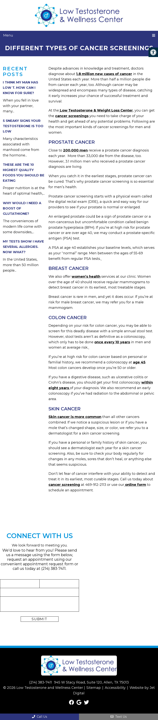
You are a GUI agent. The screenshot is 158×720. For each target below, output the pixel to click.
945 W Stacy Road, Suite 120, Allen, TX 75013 (91, 682)
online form (135, 485)
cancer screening (64, 485)
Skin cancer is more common (74, 417)
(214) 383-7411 (53, 568)
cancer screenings (71, 116)
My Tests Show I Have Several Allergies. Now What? (23, 246)
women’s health (86, 276)
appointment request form (48, 564)
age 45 (139, 362)
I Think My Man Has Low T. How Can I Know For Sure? (20, 87)
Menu (8, 35)
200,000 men (75, 150)
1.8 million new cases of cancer (104, 74)
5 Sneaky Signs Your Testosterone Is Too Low (23, 126)
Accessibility (115, 688)
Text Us (118, 716)
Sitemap (93, 688)
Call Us (39, 716)
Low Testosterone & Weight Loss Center (96, 110)
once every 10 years (112, 342)
